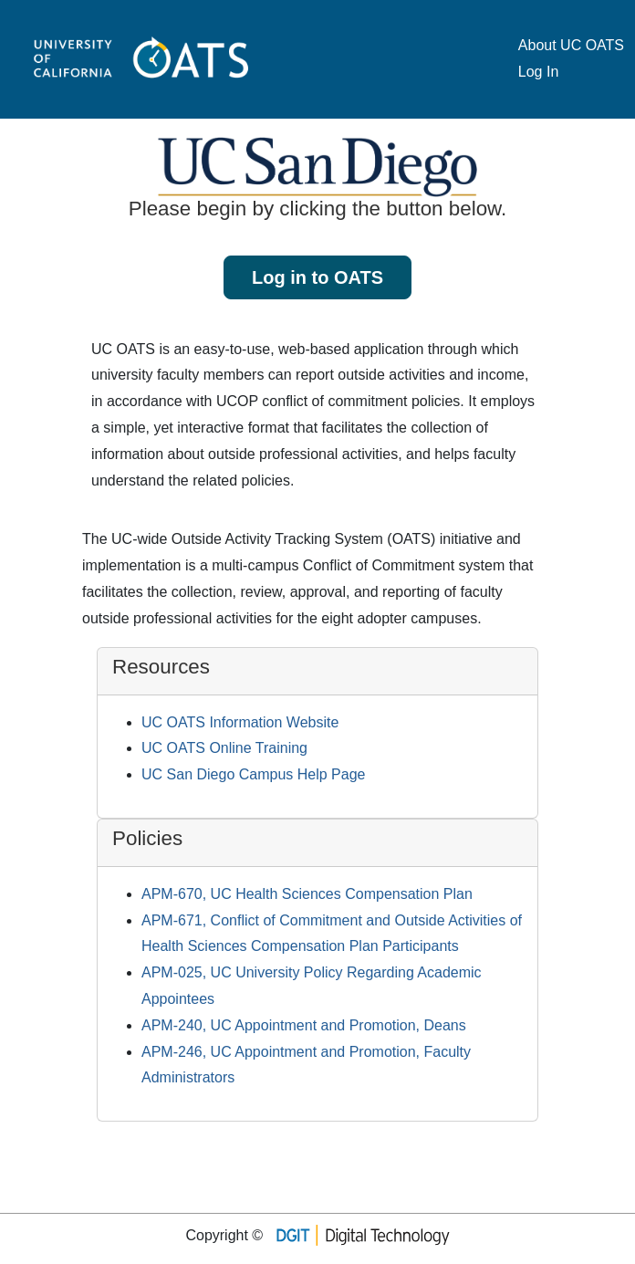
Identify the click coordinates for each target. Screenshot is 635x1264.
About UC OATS (571, 45)
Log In (538, 71)
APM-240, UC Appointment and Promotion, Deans (303, 1025)
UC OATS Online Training (224, 748)
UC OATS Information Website (239, 722)
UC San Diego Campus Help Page (253, 774)
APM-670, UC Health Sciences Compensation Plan (307, 894)
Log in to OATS (317, 277)
